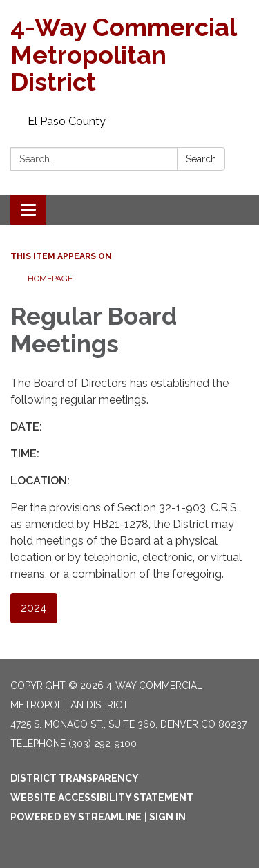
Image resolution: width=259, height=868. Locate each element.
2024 (34, 607)
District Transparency (74, 778)
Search (201, 158)
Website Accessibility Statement (101, 797)
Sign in (167, 816)
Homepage (50, 278)
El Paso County (67, 121)
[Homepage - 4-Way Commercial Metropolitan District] (129, 55)
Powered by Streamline (76, 816)
